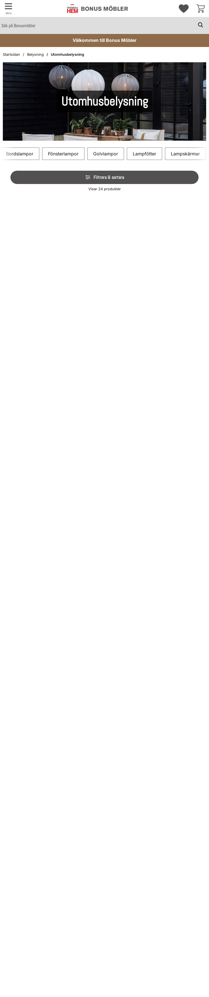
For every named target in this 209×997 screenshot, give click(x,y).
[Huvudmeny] (8, 8)
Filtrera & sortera (104, 177)
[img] (42, 201)
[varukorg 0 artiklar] (200, 8)
